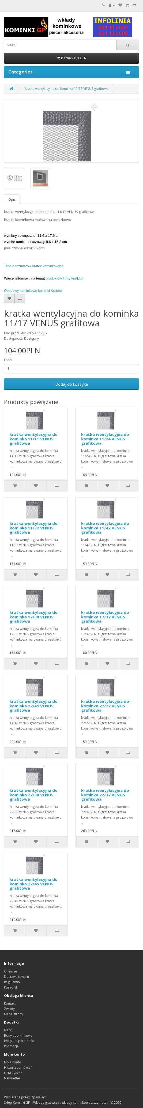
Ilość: (8, 360)
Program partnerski (19, 1041)
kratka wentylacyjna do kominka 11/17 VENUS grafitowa (66, 88)
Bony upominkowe (18, 1035)
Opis (12, 199)
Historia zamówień (18, 1067)
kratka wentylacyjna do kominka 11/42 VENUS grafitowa (105, 528)
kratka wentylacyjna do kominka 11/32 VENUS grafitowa (34, 528)
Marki (8, 1030)
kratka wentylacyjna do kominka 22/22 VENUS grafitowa (105, 706)
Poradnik (11, 987)
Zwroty (9, 1008)
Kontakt (10, 1003)
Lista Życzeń (13, 1073)
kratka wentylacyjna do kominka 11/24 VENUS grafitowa (105, 439)
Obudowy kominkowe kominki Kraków (33, 291)
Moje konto (12, 1062)
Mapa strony (13, 1014)
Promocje (11, 1046)
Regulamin (12, 982)
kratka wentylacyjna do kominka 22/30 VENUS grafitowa (34, 795)
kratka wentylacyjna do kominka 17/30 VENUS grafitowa (34, 617)
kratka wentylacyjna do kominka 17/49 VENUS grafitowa (34, 706)
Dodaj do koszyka (71, 384)
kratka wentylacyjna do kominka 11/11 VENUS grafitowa (34, 439)
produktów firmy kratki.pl (64, 278)
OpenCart (38, 1097)
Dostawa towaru (16, 976)
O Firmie (10, 971)
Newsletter (12, 1078)
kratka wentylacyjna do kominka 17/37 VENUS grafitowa (105, 617)
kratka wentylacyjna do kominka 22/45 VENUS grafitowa (34, 884)
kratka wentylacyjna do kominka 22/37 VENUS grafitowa (105, 795)
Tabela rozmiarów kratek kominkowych (34, 266)
